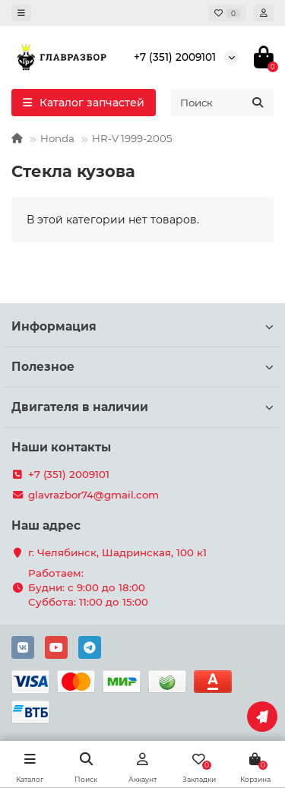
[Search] (222, 102)
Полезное (142, 366)
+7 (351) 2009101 (175, 57)
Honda (57, 138)
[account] (264, 13)
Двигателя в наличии (142, 407)
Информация (142, 326)
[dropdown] (21, 13)
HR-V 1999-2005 (132, 138)
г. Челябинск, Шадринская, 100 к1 (117, 552)
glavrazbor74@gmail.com (93, 495)
